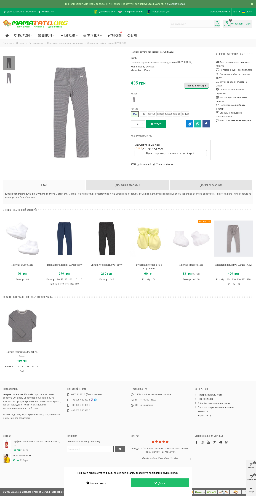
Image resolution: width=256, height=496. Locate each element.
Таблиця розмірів (196, 85)
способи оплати (235, 82)
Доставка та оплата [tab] (211, 185)
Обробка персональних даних (212, 403)
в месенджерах (176, 3)
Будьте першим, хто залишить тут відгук (170, 153)
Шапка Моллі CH (21, 455)
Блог (132, 35)
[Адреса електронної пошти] (90, 449)
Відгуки (135, 436)
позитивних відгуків (239, 120)
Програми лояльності (208, 395)
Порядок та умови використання (214, 407)
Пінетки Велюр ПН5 (22, 264)
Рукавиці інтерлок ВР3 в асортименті (149, 266)
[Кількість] (138, 123)
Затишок (91, 35)
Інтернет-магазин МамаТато (19, 394)
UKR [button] (247, 11)
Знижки (115, 34)
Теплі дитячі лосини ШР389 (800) (64, 264)
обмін (233, 70)
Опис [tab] (44, 185)
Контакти (201, 411)
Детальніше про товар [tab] (127, 185)
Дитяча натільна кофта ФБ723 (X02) (22, 354)
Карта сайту (203, 415)
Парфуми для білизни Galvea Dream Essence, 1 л (36, 443)
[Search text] (192, 24)
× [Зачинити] (252, 3)
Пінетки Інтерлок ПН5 (191, 264)
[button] (20, 12)
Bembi (134, 58)
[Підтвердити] (120, 449)
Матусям (22, 35)
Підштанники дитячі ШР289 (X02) (233, 264)
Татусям (67, 35)
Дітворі (45, 35)
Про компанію (10, 389)
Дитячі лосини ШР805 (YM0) (106, 264)
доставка (240, 62)
